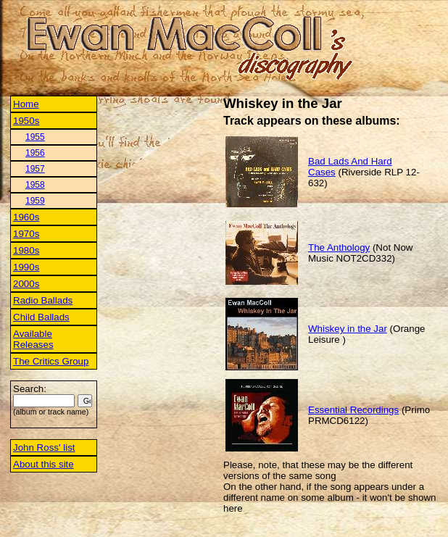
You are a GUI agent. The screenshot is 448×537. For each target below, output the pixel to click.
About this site (43, 464)
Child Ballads (41, 317)
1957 (35, 169)
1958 (35, 185)
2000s (26, 283)
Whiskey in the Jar (347, 328)
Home (26, 104)
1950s (26, 120)
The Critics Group (50, 361)
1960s (26, 217)
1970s (26, 233)
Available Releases (33, 339)
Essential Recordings (353, 409)
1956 (35, 153)
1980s (26, 250)
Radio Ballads (42, 300)
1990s (26, 267)
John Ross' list (44, 447)
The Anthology (339, 247)
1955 (35, 137)
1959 (35, 201)
